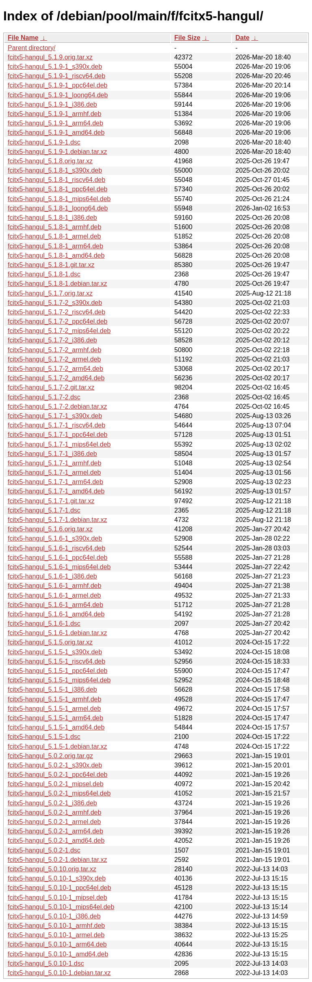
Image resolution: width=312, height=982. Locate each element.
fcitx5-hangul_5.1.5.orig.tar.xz (50, 642)
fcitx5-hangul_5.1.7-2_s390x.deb (55, 302)
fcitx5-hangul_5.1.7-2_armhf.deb (54, 349)
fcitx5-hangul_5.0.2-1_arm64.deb (55, 831)
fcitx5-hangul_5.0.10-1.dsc (46, 963)
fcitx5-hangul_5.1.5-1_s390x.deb (55, 652)
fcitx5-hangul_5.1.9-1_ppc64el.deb (58, 85)
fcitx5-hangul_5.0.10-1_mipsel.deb (57, 897)
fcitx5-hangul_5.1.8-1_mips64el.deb (59, 198)
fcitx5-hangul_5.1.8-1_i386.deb (52, 217)
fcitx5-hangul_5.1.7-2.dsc (44, 397)
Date (242, 37)
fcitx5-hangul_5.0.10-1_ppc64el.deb (59, 887)
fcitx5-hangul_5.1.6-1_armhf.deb (54, 585)
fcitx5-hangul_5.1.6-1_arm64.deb (55, 604)
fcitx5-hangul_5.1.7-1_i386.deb (52, 453)
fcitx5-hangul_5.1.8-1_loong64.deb (58, 208)
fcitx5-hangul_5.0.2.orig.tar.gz (50, 755)
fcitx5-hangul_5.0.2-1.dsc (44, 850)
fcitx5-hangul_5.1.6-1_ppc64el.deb (58, 557)
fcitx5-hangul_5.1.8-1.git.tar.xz (51, 264)
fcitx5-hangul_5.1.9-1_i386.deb (52, 104)
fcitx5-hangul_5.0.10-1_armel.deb (56, 935)
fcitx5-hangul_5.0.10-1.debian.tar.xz (59, 972)
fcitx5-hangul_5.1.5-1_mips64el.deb (59, 680)
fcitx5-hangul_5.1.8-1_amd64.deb (56, 255)
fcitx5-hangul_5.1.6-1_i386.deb (52, 576)
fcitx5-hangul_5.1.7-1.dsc (44, 510)
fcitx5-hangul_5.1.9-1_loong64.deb (58, 95)
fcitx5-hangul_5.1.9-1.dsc (44, 142)
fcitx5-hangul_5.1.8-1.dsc (44, 274)
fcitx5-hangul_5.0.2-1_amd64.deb (56, 840)
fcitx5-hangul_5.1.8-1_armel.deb (54, 236)
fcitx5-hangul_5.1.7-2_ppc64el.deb (58, 321)
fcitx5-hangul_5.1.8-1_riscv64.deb (56, 179)
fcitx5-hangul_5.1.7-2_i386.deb (52, 340)
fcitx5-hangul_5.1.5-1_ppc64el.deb (58, 670)
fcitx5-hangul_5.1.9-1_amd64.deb (56, 132)
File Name (23, 37)
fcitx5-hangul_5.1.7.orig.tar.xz (50, 293)
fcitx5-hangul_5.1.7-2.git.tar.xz (51, 387)
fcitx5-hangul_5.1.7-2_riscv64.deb (56, 312)
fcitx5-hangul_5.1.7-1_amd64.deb (56, 491)
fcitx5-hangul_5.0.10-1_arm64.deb (57, 944)
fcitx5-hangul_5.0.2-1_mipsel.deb (56, 783)
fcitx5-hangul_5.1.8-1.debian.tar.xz (57, 283)
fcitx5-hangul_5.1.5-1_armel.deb (54, 708)
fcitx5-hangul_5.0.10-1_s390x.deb (57, 878)
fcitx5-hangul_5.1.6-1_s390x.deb (55, 538)
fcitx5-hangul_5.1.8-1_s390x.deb (55, 170)
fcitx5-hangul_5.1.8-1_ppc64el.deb (58, 189)
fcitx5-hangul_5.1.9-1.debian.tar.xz (57, 151)
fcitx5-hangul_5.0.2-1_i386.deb (52, 803)
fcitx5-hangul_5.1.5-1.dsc (44, 736)
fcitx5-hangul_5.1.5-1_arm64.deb (55, 718)
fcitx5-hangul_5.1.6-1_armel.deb (54, 595)
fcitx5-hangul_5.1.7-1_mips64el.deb (59, 444)
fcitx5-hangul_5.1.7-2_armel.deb (54, 359)
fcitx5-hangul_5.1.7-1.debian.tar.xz (57, 519)
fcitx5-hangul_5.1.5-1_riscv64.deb (56, 661)
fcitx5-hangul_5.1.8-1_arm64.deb (55, 246)
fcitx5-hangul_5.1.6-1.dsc (44, 623)
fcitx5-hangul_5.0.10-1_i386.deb (54, 916)
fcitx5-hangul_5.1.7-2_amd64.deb (56, 378)
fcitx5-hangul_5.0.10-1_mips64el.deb (61, 906)
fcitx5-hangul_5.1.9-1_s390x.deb (55, 66)
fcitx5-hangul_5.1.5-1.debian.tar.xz (57, 746)
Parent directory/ (31, 47)
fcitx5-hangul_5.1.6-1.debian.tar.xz (57, 632)
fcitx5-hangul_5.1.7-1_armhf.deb (54, 463)
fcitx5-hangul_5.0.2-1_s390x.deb (55, 765)
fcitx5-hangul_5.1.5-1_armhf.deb (54, 699)
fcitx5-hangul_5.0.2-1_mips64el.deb (59, 793)
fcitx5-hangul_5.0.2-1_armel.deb (54, 821)
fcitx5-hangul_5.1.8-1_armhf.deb (54, 227)
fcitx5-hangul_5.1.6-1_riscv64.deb (56, 548)
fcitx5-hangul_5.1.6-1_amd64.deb (56, 614)
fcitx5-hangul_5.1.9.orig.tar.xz (50, 57)
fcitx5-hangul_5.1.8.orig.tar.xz (50, 161)
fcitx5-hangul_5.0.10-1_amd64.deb (58, 954)
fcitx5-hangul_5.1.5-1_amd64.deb (56, 727)
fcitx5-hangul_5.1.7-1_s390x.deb (55, 415)
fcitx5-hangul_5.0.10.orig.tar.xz (52, 869)
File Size (187, 37)
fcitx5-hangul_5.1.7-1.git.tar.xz (51, 501)
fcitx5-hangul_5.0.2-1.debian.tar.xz (57, 859)
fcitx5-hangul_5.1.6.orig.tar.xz (50, 529)
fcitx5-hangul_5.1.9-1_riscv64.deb (56, 75)
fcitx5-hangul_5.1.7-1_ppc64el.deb (58, 434)
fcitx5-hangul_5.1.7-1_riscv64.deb (56, 425)
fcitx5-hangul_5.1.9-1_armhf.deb (54, 113)
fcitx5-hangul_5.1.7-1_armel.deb (54, 472)
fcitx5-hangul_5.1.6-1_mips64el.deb (59, 566)
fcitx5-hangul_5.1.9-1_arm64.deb (55, 123)
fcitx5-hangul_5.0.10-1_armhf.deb (56, 925)
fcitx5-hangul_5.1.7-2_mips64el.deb (59, 330)
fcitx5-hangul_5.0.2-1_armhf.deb (54, 812)
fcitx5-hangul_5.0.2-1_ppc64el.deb (58, 774)
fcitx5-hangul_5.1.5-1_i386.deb (52, 689)
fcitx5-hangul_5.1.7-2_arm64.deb (55, 368)
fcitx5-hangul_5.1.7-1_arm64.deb (55, 481)
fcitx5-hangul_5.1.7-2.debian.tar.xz (57, 406)
